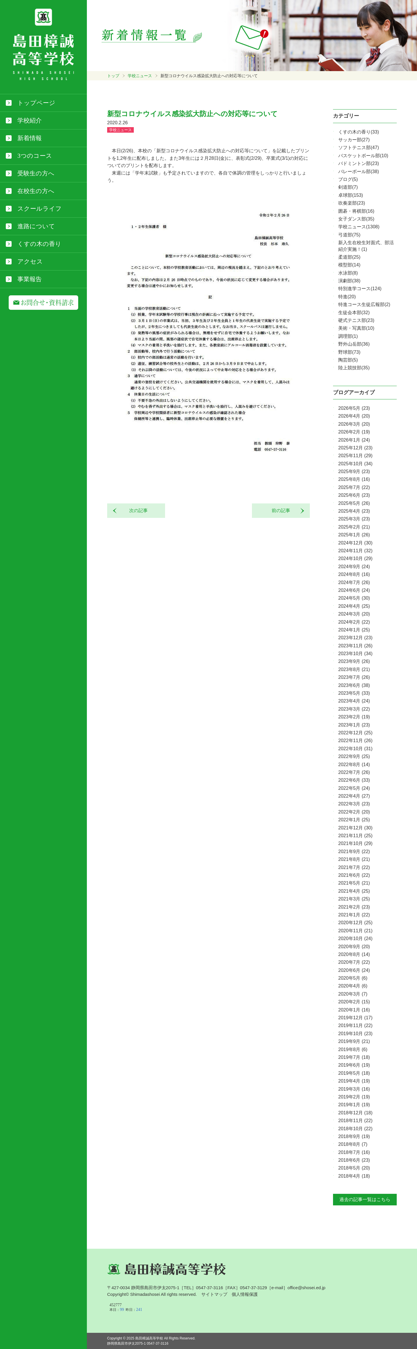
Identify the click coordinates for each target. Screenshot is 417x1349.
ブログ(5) (348, 179)
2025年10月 (355, 463)
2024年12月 (355, 542)
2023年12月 (355, 637)
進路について (36, 226)
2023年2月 (354, 716)
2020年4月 (352, 985)
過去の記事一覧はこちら (364, 1199)
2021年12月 (355, 827)
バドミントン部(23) (358, 163)
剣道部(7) (348, 187)
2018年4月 (354, 1176)
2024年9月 (354, 566)
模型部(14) (349, 264)
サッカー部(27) (354, 139)
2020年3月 (352, 994)
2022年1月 (354, 819)
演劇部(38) (349, 280)
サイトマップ (214, 1294)
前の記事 (283, 510)
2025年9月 (354, 471)
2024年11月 (355, 550)
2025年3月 (354, 518)
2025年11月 (355, 455)
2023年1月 (354, 724)
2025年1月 (354, 534)
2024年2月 (354, 622)
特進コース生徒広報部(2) (364, 304)
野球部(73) (349, 352)
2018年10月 (355, 1128)
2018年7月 (354, 1152)
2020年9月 (354, 946)
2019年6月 (354, 1065)
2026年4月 (354, 416)
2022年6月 (354, 780)
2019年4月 (354, 1081)
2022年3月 (354, 803)
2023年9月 (354, 661)
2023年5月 (354, 693)
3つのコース (34, 155)
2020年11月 (355, 930)
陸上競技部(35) (354, 367)
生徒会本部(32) (354, 312)
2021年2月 (354, 907)
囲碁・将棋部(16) (356, 211)
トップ (113, 75)
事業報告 (29, 279)
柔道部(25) (349, 257)
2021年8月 (354, 859)
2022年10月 (355, 748)
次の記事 (136, 510)
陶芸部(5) (348, 359)
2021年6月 (354, 875)
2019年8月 (352, 1049)
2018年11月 (355, 1120)
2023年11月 (355, 645)
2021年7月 (354, 867)
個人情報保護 (245, 1294)
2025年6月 (354, 495)
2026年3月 (354, 424)
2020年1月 (354, 1009)
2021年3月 (354, 898)
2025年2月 (354, 527)
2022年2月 (354, 811)
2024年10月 (355, 558)
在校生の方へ (35, 191)
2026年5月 (354, 408)
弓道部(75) (349, 234)
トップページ (36, 102)
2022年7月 (354, 772)
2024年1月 (354, 629)
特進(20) (347, 296)
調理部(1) (348, 336)
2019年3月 (354, 1089)
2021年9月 (354, 851)
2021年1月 (354, 914)
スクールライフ (39, 208)
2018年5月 (354, 1167)
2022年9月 (354, 756)
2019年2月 (354, 1096)
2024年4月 (354, 606)
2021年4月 (354, 891)
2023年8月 (354, 669)
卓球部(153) (350, 195)
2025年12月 (355, 447)
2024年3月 (354, 614)
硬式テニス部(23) (356, 320)
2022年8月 (354, 764)
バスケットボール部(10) (363, 155)
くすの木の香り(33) (358, 131)
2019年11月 (355, 1025)
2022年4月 (354, 796)
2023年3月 (354, 709)
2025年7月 (354, 487)
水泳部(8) (348, 272)
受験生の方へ (35, 173)
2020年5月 (352, 978)
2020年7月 (354, 962)
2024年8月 (354, 574)
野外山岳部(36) (354, 344)
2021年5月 (354, 883)
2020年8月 (354, 954)
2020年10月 (355, 938)
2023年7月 (354, 677)
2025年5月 (354, 503)
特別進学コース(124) (359, 288)
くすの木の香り (39, 243)
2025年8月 (354, 479)
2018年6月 (354, 1160)
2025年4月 (354, 511)
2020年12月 (355, 922)
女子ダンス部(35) (356, 218)
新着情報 (29, 138)
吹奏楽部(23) (351, 203)
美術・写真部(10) (356, 328)
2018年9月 (354, 1136)
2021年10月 (355, 843)
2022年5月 (354, 788)
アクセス (30, 261)
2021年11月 (355, 835)
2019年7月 (354, 1057)
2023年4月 (354, 700)
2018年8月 (352, 1144)
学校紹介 (29, 120)
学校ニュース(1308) (358, 226)
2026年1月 (354, 440)
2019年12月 (355, 1017)
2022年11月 (355, 740)
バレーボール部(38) (358, 171)
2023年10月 (355, 653)
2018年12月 (355, 1112)
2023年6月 (354, 685)
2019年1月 (354, 1104)
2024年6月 (354, 590)
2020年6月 (354, 970)
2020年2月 (354, 1001)
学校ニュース (140, 75)
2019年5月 (354, 1073)
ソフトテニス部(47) (358, 147)
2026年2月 (354, 431)
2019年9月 (354, 1041)
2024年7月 (354, 582)
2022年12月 (355, 732)
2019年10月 (355, 1033)
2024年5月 (354, 598)
